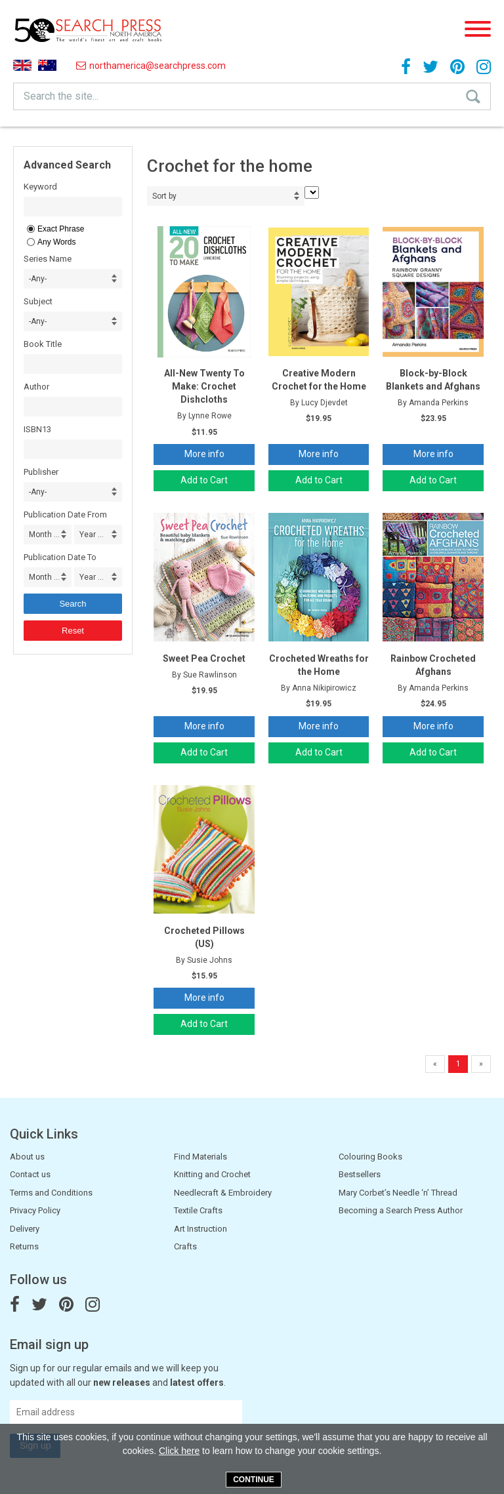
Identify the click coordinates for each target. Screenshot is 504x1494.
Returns (24, 1246)
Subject (38, 301)
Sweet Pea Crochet (204, 658)
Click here (179, 1450)
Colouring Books (370, 1156)
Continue (253, 1479)
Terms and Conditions (51, 1193)
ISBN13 (37, 429)
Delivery (24, 1229)
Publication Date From (65, 514)
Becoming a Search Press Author (401, 1210)
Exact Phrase (60, 229)
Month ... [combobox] (44, 534)
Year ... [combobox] (91, 534)
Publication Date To (60, 557)
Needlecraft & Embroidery (223, 1193)
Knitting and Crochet (212, 1174)
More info (204, 454)
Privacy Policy (35, 1210)
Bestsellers (360, 1174)
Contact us (30, 1174)
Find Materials (200, 1156)
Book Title (43, 344)
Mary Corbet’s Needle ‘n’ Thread (398, 1193)
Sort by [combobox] (164, 196)
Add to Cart (204, 480)
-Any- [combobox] (38, 278)
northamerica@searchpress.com (151, 65)
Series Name (48, 259)
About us (27, 1156)
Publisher (41, 472)
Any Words (56, 242)
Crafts (185, 1246)
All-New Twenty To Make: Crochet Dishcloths (204, 386)
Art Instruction (200, 1229)
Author (36, 387)
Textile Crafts (198, 1210)
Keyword (40, 187)
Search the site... (61, 96)
